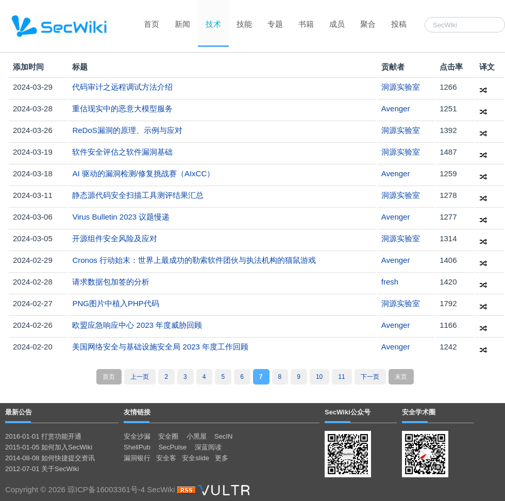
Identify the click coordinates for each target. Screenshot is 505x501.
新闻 (182, 24)
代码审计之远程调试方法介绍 (122, 86)
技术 (213, 24)
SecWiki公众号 (348, 412)
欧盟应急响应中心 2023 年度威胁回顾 (137, 325)
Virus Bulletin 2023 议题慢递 (121, 216)
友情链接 (137, 412)
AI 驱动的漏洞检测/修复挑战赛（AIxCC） (143, 173)
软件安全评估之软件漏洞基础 (122, 151)
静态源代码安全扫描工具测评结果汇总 (138, 195)
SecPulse (172, 447)
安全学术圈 (418, 412)
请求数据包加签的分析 (110, 281)
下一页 (370, 376)
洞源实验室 (400, 86)
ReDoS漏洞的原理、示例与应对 (127, 130)
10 (319, 376)
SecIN (223, 436)
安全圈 (168, 436)
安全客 (166, 458)
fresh (389, 281)
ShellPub (137, 447)
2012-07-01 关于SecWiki (42, 469)
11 (341, 376)
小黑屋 (197, 436)
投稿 (399, 24)
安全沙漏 (137, 436)
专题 (275, 24)
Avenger (395, 108)
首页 (151, 24)
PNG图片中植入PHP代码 (115, 303)
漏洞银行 (137, 458)
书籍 (306, 24)
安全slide (195, 458)
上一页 (139, 376)
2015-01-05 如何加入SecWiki (48, 447)
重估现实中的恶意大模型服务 (122, 108)
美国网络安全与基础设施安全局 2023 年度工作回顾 (160, 346)
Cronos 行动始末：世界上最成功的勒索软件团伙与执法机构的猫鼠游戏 (194, 260)
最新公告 (18, 412)
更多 (221, 458)
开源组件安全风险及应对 (114, 238)
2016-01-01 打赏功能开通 (43, 436)
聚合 (368, 24)
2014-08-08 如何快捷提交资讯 (50, 458)
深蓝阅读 (208, 447)
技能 (244, 24)
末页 (401, 376)
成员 (337, 24)
